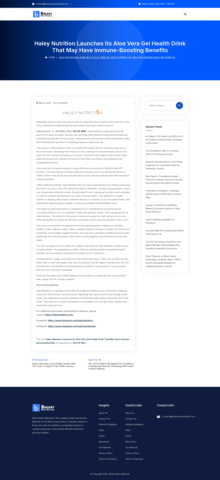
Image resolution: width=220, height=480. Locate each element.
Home (50, 57)
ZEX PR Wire (79, 343)
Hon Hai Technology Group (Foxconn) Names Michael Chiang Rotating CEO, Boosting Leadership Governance (163, 245)
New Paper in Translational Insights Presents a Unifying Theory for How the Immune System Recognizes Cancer (164, 179)
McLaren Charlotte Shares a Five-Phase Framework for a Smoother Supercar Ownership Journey (164, 165)
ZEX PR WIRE (79, 131)
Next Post (112, 364)
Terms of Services (108, 459)
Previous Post (55, 362)
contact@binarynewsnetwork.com (178, 416)
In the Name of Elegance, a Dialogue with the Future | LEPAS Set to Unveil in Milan (163, 194)
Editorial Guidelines (108, 424)
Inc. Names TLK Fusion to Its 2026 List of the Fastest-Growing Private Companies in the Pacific (164, 139)
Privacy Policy (105, 453)
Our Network (105, 447)
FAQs (101, 430)
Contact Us (104, 418)
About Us (103, 413)
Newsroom (104, 441)
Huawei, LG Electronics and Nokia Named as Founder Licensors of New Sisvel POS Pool (163, 208)
